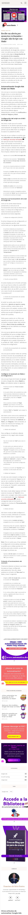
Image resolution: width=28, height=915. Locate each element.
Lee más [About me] (17, 893)
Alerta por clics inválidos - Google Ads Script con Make (11, 706)
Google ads (14, 774)
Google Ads (4, 30)
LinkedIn (10, 898)
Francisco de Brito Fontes (9, 44)
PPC (9, 30)
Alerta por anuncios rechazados (12, 139)
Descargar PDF (13, 736)
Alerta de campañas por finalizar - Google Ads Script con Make (9, 715)
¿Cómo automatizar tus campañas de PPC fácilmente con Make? (9, 697)
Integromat (14, 780)
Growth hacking (14, 777)
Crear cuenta (13, 760)
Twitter (17, 898)
